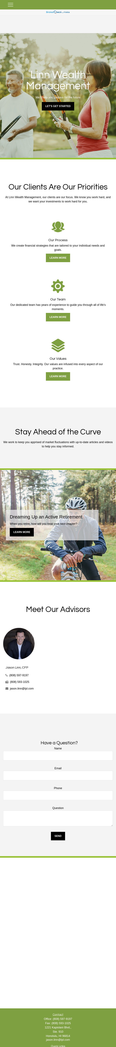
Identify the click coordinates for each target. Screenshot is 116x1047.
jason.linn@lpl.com (22, 688)
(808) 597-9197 (19, 675)
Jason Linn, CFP (17, 667)
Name (58, 748)
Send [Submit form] (58, 836)
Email (57, 768)
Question (58, 808)
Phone (58, 788)
